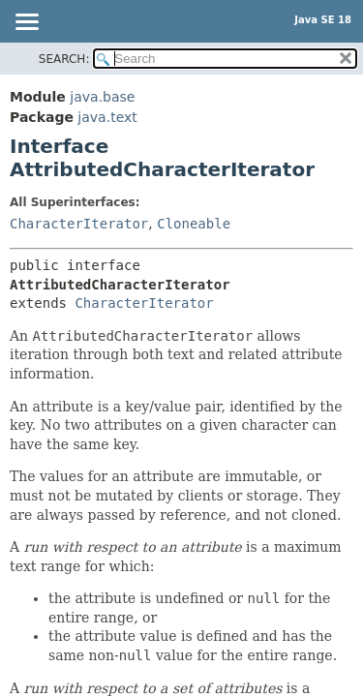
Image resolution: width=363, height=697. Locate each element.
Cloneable (193, 223)
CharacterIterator (79, 223)
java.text (106, 117)
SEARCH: (64, 59)
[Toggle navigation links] (26, 23)
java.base (102, 97)
